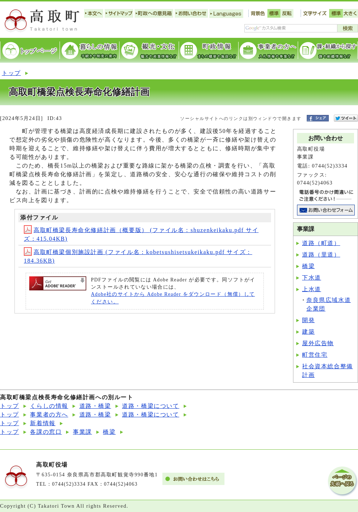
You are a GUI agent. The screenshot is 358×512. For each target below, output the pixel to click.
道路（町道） (321, 243)
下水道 (311, 278)
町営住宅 (314, 355)
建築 (308, 332)
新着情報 (42, 423)
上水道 (311, 289)
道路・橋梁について (150, 406)
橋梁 (308, 266)
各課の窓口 (46, 432)
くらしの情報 (49, 406)
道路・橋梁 (95, 406)
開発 (308, 320)
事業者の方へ (49, 414)
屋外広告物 (318, 343)
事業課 (82, 432)
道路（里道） (321, 254)
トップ (11, 73)
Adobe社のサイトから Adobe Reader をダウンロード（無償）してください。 (173, 297)
